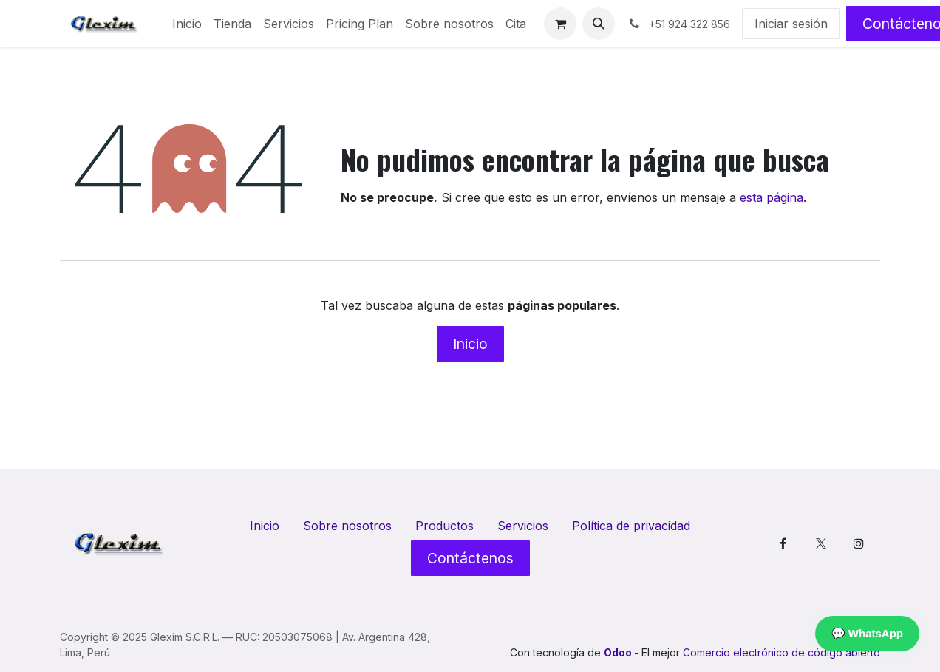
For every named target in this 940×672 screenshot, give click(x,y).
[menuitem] (187, 23)
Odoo (619, 652)
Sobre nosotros (347, 525)
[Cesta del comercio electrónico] (560, 23)
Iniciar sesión (791, 23)
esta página (771, 197)
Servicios (522, 525)
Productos (444, 525)
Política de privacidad (631, 525)
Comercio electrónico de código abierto (781, 652)
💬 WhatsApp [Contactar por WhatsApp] (867, 633)
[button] (598, 23)
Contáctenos (470, 558)
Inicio (470, 344)
